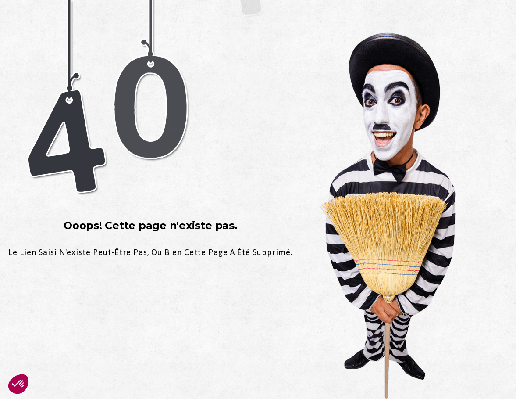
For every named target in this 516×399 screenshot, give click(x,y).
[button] (18, 384)
